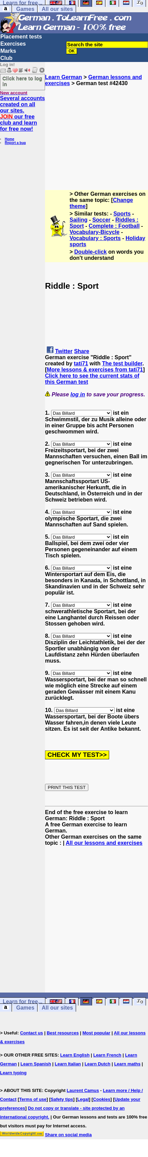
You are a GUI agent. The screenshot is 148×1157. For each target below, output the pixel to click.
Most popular (96, 1032)
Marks (8, 51)
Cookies (101, 1099)
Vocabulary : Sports (95, 238)
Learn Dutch (97, 1063)
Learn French (107, 1055)
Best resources (63, 1032)
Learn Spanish (35, 1063)
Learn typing (13, 1072)
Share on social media (68, 1134)
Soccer (101, 220)
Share (81, 351)
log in (78, 394)
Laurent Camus (83, 1090)
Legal (83, 1099)
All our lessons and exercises (104, 843)
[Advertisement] (96, 129)
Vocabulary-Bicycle (94, 232)
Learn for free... (22, 1001)
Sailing (78, 220)
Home (9, 139)
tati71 (81, 363)
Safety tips (62, 1099)
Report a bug (15, 143)
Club (6, 58)
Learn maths (127, 1063)
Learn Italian (68, 1063)
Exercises (13, 44)
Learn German (63, 77)
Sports (122, 214)
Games (25, 9)
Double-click (90, 252)
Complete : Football (114, 226)
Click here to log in (22, 81)
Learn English (75, 1055)
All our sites (57, 9)
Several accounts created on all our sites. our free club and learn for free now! (22, 113)
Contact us (31, 1032)
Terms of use (32, 1099)
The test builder (122, 363)
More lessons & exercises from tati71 (95, 370)
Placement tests (21, 36)
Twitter (63, 351)
